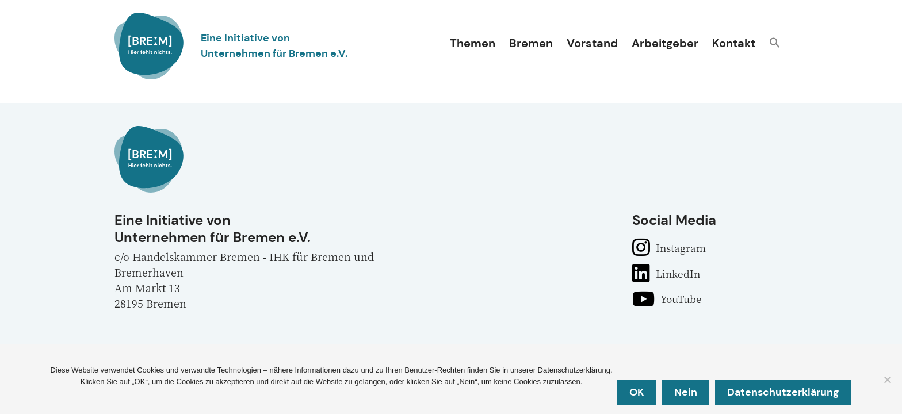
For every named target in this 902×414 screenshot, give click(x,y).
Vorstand (592, 43)
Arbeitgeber (665, 43)
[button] (775, 44)
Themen (472, 43)
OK (637, 393)
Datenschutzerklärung (784, 393)
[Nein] (887, 380)
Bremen (531, 43)
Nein (686, 393)
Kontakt (733, 43)
